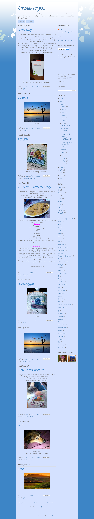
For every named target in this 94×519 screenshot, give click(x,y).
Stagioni (60, 230)
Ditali (59, 288)
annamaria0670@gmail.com (65, 41)
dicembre (64, 107)
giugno (63, 124)
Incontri (60, 236)
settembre (64, 115)
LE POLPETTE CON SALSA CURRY (34, 187)
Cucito (59, 205)
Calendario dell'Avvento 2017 (65, 219)
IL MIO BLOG (24, 30)
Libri (59, 233)
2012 (61, 176)
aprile (63, 156)
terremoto (60, 253)
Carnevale (60, 316)
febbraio (64, 161)
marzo (63, 158)
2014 (61, 170)
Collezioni (60, 279)
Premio (60, 228)
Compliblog (61, 336)
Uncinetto (60, 271)
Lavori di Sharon (62, 328)
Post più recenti (23, 503)
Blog (59, 296)
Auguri (60, 216)
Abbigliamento (61, 334)
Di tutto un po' (62, 262)
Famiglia (25, 460)
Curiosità (60, 319)
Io (58, 276)
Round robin (61, 282)
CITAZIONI (23, 98)
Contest (60, 339)
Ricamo (31, 178)
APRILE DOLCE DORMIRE (31, 370)
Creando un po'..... (32, 8)
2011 (61, 179)
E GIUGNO (23, 139)
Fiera (59, 259)
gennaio (64, 164)
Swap (59, 268)
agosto (63, 118)
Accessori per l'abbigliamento (65, 256)
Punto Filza (61, 345)
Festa (59, 225)
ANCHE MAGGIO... (26, 284)
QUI (37, 268)
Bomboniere (61, 299)
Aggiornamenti (61, 250)
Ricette (28, 275)
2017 (61, 102)
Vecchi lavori (61, 285)
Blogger (53, 516)
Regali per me (61, 265)
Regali (59, 222)
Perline (60, 331)
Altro (24, 89)
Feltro (59, 302)
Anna (60, 29)
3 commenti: (38, 87)
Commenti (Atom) (39, 507)
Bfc (59, 311)
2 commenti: (38, 128)
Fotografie (30, 460)
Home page (22, 21)
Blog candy (61, 314)
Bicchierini (60, 293)
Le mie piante (61, 291)
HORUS (21, 425)
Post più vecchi (51, 503)
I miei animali (61, 325)
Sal (34, 178)
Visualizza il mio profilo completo (66, 32)
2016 (61, 104)
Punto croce (26, 178)
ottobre (63, 113)
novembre (64, 110)
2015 (61, 167)
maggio (63, 153)
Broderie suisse (62, 273)
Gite (59, 342)
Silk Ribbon (61, 348)
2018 (61, 99)
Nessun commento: (39, 273)
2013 (61, 173)
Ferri (59, 242)
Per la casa (61, 245)
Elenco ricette (29, 21)
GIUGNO (22, 469)
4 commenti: (38, 415)
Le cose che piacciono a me (64, 305)
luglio (63, 121)
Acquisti (60, 239)
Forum (59, 322)
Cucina (24, 275)
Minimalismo (61, 308)
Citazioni (25, 130)
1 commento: (38, 458)
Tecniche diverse (62, 248)
